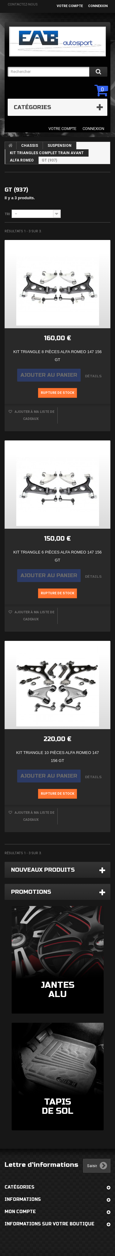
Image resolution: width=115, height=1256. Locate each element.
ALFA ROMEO (22, 160)
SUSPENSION (59, 145)
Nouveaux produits (43, 869)
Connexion (98, 6)
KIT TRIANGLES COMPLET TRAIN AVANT (47, 153)
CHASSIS (29, 145)
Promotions (31, 892)
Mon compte (20, 1211)
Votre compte (70, 6)
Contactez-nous (23, 4)
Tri (7, 214)
